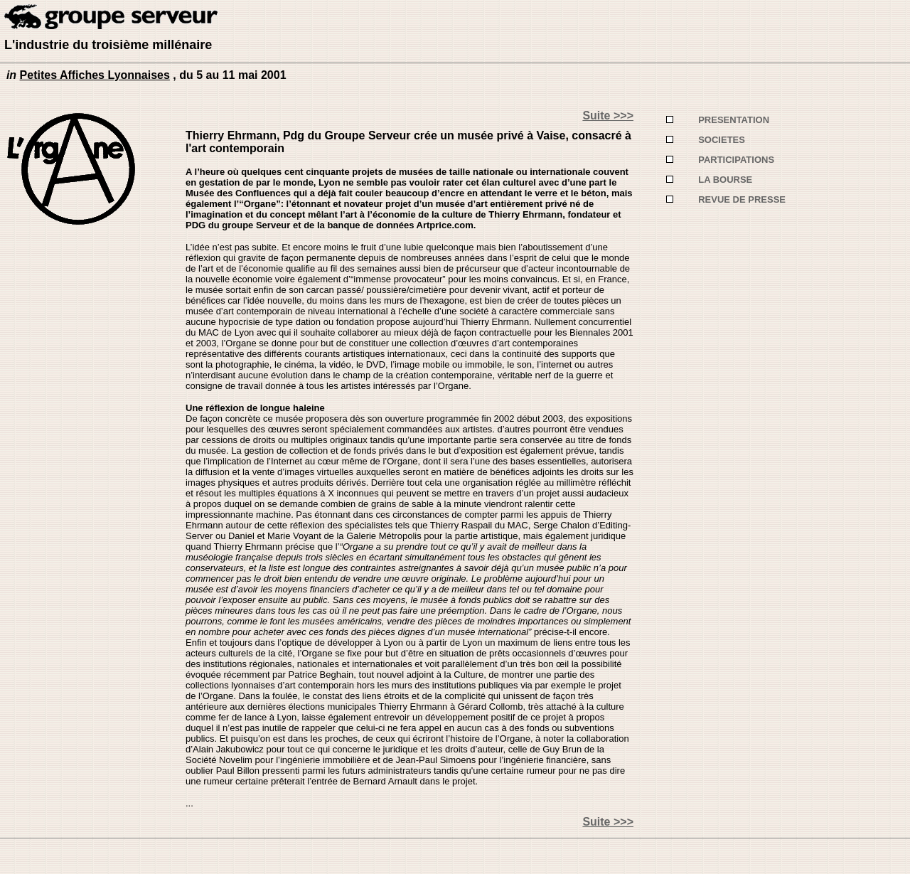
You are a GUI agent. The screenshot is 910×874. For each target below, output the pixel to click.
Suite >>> (607, 116)
